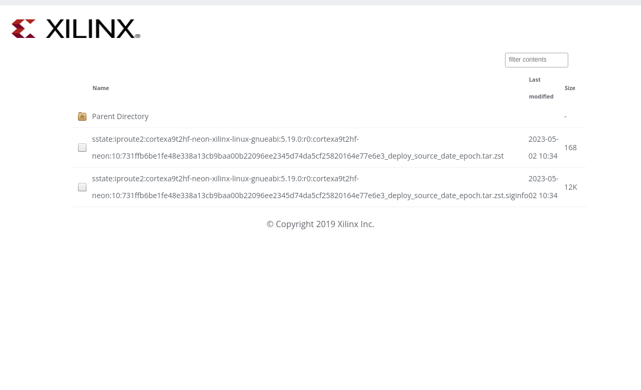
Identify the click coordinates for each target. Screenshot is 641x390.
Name (101, 88)
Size (570, 88)
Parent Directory (120, 116)
